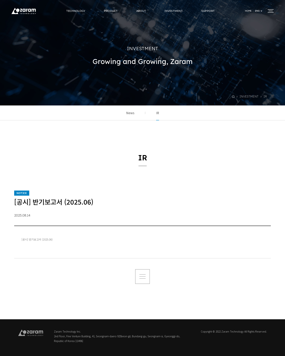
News (130, 113)
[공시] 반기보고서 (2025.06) (37, 239)
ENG (257, 11)
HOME (248, 11)
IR (157, 113)
